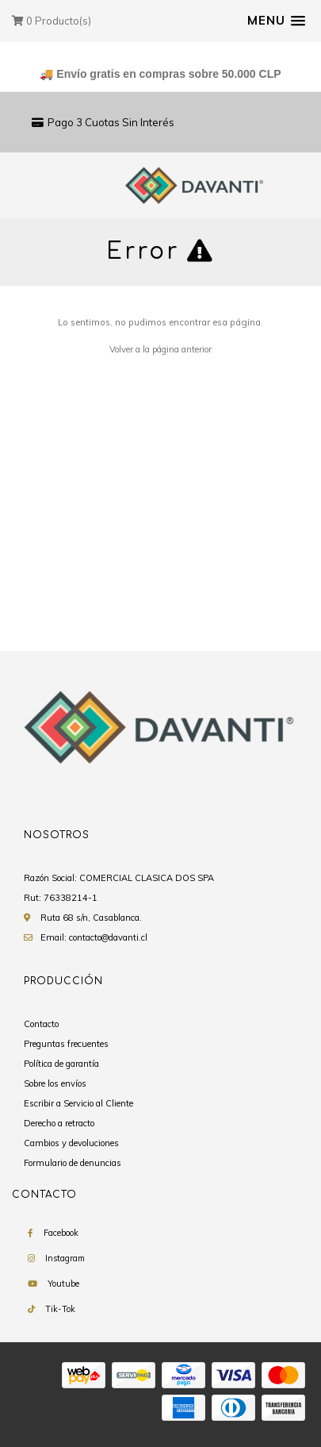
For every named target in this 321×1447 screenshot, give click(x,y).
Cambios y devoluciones (71, 1143)
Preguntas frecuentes (66, 1043)
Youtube (63, 1283)
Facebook (61, 1232)
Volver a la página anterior (160, 349)
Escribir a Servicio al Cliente (78, 1103)
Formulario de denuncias (72, 1162)
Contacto (41, 1023)
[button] (276, 20)
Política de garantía (61, 1063)
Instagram (65, 1258)
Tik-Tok (60, 1308)
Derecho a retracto (59, 1123)
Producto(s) (51, 20)
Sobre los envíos (55, 1083)
